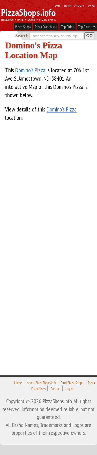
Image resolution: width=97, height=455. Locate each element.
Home (57, 6)
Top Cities (67, 26)
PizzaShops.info (57, 401)
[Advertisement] (44, 247)
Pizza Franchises (46, 26)
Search (21, 35)
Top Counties (86, 26)
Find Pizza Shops (72, 382)
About (67, 6)
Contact (79, 6)
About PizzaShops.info (41, 382)
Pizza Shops (23, 26)
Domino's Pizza (30, 70)
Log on (91, 6)
